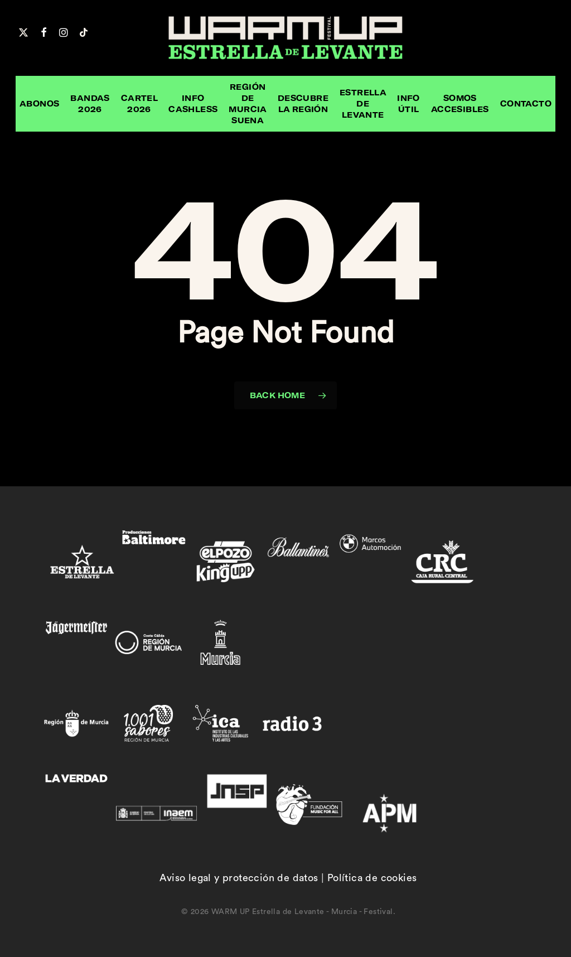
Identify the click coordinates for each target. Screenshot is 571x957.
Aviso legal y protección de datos (238, 878)
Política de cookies (372, 878)
